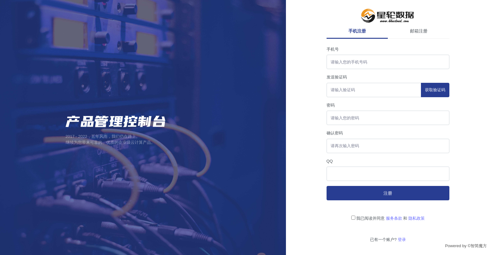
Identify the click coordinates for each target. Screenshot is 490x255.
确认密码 (335, 133)
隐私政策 (416, 218)
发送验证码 (337, 77)
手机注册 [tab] (357, 30)
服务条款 (394, 218)
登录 (402, 239)
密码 (331, 105)
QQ (330, 161)
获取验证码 (435, 90)
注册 (387, 193)
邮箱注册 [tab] (419, 30)
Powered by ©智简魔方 (466, 245)
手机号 (333, 49)
